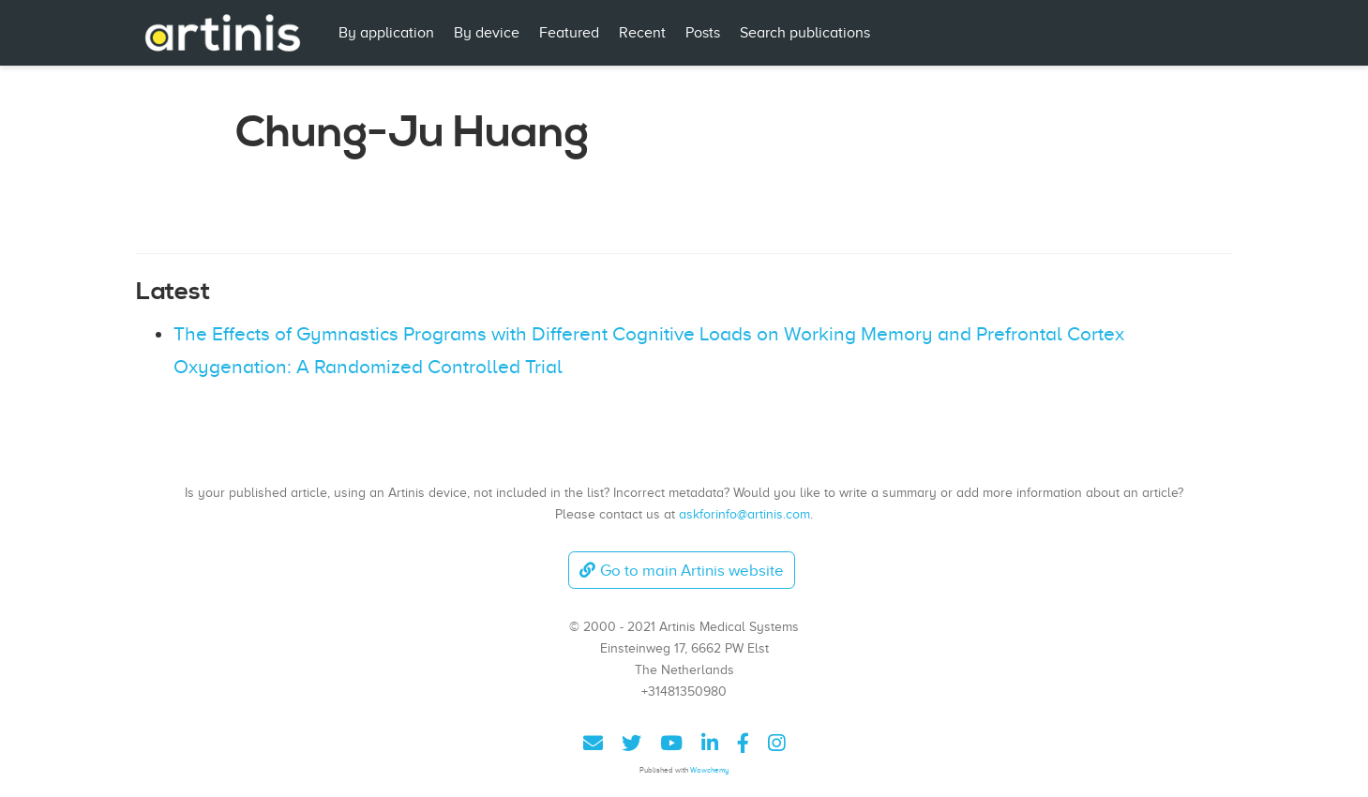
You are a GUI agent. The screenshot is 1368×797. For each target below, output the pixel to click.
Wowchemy (709, 770)
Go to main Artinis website (681, 570)
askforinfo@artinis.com (744, 513)
